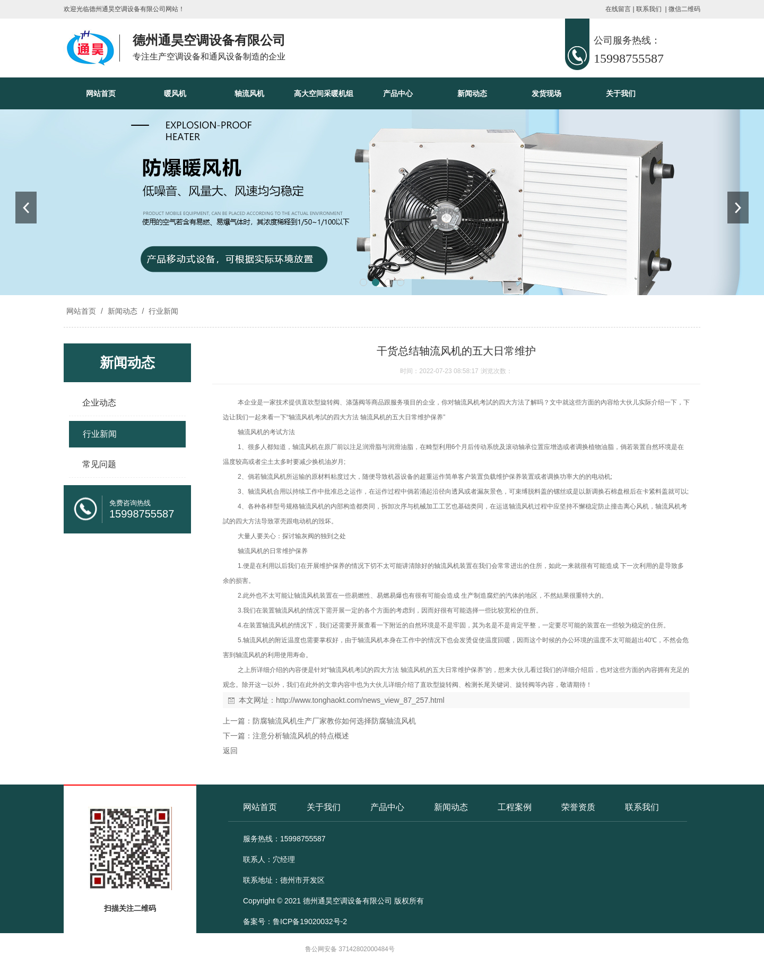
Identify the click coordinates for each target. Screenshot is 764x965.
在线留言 (618, 9)
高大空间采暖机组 (323, 93)
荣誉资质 (578, 807)
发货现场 (546, 93)
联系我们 (649, 9)
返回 (230, 750)
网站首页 (101, 93)
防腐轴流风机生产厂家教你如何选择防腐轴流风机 (334, 721)
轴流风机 (249, 93)
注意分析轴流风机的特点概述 (301, 735)
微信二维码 (684, 9)
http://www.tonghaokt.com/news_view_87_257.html (360, 700)
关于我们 (621, 93)
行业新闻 (162, 311)
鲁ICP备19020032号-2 (310, 921)
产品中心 (398, 93)
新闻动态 (472, 93)
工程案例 (515, 807)
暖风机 (175, 93)
